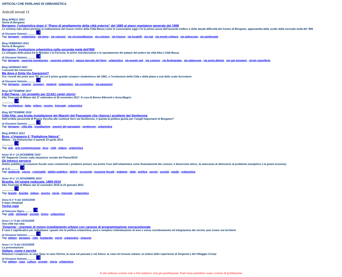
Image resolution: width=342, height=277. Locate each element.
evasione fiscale (104, 171)
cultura (31, 261)
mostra (48, 105)
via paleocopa (189, 36)
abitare (12, 237)
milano (37, 105)
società (164, 171)
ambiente (14, 171)
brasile (12, 193)
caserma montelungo (35, 60)
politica (142, 171)
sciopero (38, 84)
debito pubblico (57, 171)
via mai (148, 36)
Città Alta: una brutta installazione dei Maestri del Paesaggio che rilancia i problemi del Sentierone (74, 115)
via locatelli (135, 36)
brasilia (23, 193)
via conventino (84, 84)
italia (28, 105)
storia (55, 193)
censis (26, 171)
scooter (43, 261)
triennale (60, 105)
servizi (153, 171)
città (53, 147)
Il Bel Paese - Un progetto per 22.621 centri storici (38, 94)
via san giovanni (236, 60)
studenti (51, 84)
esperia (26, 84)
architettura (15, 105)
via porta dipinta (214, 60)
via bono (43, 36)
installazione (42, 126)
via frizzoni (119, 36)
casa (22, 261)
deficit (73, 171)
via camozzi (58, 36)
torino (44, 214)
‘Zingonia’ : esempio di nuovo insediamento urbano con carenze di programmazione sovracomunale (76, 227)
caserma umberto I (62, 60)
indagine (122, 171)
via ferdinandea (172, 60)
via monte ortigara (166, 36)
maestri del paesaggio (66, 126)
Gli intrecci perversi (16, 161)
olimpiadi (21, 214)
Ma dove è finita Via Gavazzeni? (25, 73)
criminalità (39, 171)
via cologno (102, 36)
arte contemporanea (27, 147)
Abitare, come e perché (19, 250)
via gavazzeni (104, 84)
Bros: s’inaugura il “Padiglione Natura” (31, 136)
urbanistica (29, 36)
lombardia (46, 237)
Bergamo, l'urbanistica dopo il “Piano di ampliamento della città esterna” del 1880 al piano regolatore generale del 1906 (90, 25)
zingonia (85, 237)
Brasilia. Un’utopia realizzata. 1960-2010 (31, 181)
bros (46, 147)
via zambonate (209, 36)
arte (10, 147)
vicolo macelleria (259, 60)
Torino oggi (10, 206)
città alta (27, 126)
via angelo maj (134, 60)
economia (86, 171)
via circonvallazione (80, 36)
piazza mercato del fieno (91, 60)
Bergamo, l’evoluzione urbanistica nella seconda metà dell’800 (48, 49)
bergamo (13, 36)
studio (175, 171)
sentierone (89, 126)
